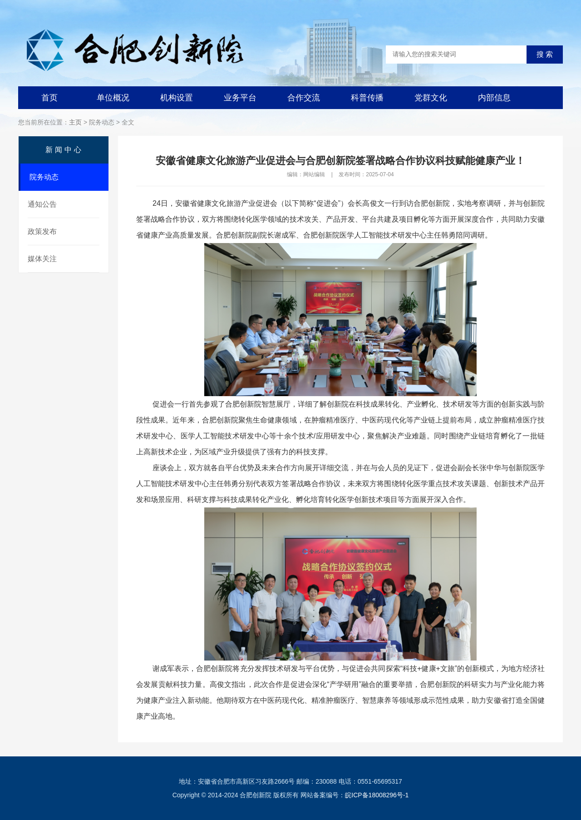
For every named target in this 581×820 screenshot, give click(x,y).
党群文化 (430, 97)
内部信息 (494, 97)
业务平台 (240, 97)
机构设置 (176, 97)
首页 (49, 97)
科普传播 (367, 97)
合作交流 (303, 97)
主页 (75, 122)
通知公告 (42, 204)
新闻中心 (64, 150)
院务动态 (44, 177)
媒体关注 (42, 259)
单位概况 (113, 97)
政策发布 (42, 231)
